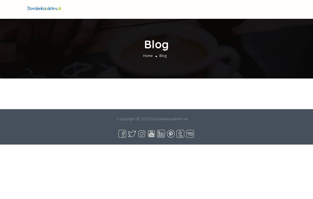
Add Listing (268, 9)
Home (148, 55)
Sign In (240, 9)
